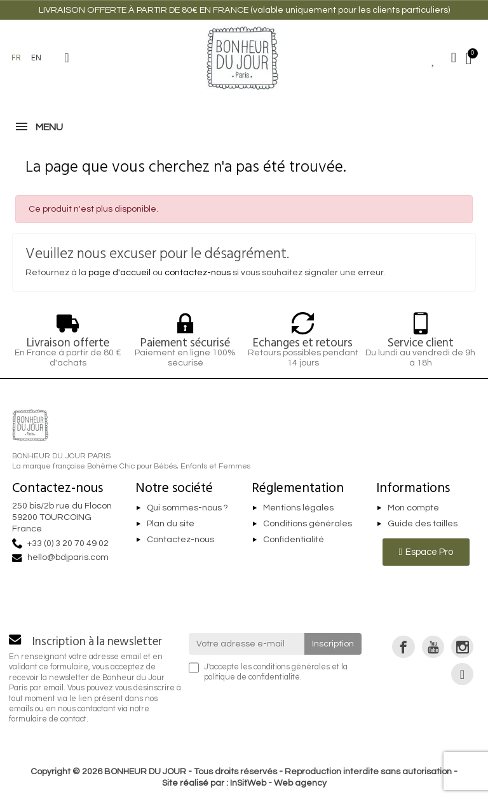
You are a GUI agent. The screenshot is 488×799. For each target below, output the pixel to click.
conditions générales (292, 667)
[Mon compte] (454, 58)
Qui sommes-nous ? (187, 507)
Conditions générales (307, 523)
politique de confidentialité (252, 677)
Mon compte (413, 507)
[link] (403, 647)
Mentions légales (298, 507)
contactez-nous (198, 272)
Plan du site (170, 523)
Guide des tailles (423, 523)
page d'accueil (119, 272)
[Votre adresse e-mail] (247, 644)
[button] (66, 57)
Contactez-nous (180, 539)
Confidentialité (293, 539)
